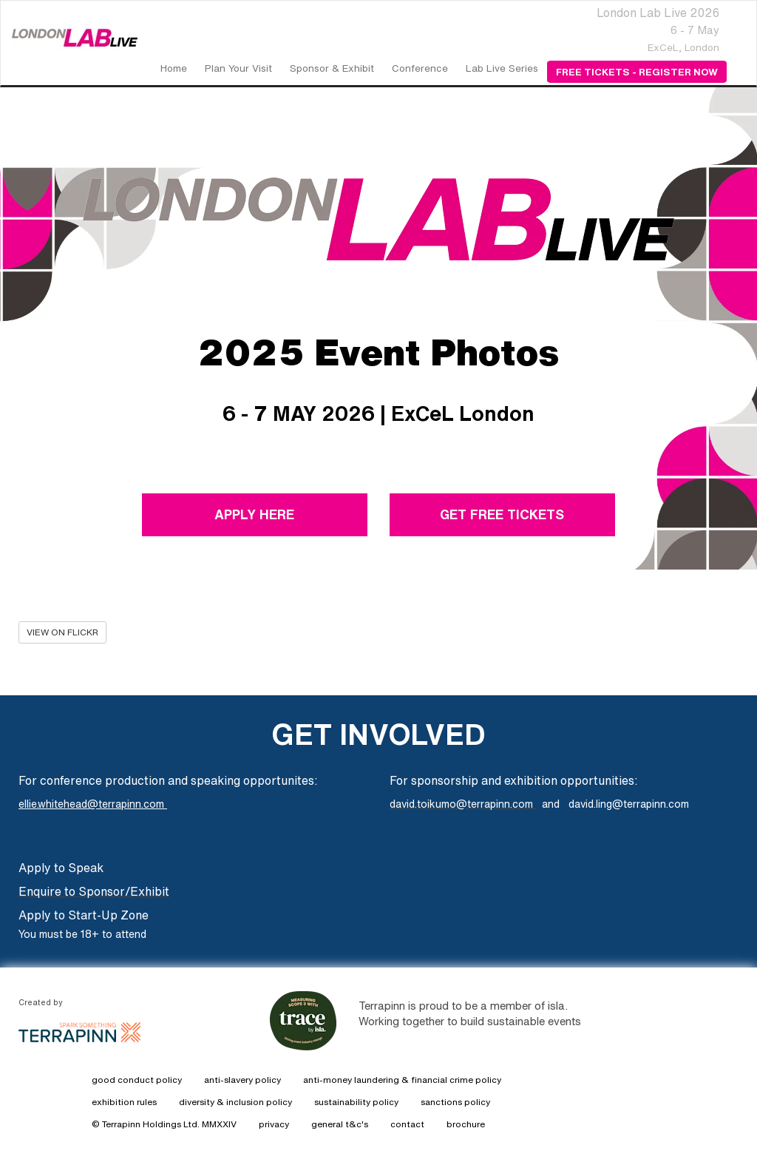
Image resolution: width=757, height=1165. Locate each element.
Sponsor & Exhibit (332, 68)
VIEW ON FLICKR (62, 632)
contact (407, 1124)
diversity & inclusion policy (235, 1102)
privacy (274, 1124)
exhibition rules (124, 1102)
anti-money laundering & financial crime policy (402, 1079)
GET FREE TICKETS (502, 514)
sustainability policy (356, 1102)
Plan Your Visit (238, 68)
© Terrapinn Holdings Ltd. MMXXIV (164, 1124)
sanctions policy (455, 1102)
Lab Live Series (502, 68)
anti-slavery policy (242, 1079)
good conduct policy (137, 1079)
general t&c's (339, 1124)
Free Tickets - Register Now (637, 72)
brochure (466, 1124)
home (173, 68)
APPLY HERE (255, 514)
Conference (420, 68)
